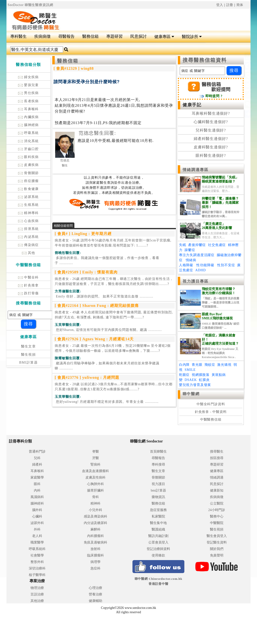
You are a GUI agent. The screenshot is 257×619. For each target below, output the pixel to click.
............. (107, 260)
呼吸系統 (28, 133)
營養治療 (95, 594)
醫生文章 (28, 346)
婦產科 (37, 464)
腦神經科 (37, 503)
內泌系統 (28, 237)
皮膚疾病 (28, 165)
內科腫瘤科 (95, 536)
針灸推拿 (28, 285)
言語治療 (37, 594)
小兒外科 (95, 510)
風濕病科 (37, 497)
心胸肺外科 (95, 484)
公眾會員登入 (158, 542)
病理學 (95, 562)
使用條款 (158, 555)
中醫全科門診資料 (211, 404)
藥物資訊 (158, 497)
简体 (240, 5)
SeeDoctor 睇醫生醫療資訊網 (30, 5)
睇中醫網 (191, 394)
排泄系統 (28, 229)
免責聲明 (216, 555)
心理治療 (95, 588)
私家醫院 (158, 516)
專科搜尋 (158, 464)
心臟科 (37, 516)
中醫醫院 (216, 523)
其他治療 (37, 601)
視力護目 (158, 484)
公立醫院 (216, 503)
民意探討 (138, 36)
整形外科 (37, 562)
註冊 (229, 5)
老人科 (37, 536)
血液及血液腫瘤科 (95, 471)
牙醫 (95, 458)
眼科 (37, 484)
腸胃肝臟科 (95, 490)
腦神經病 (28, 125)
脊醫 (95, 451)
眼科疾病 (28, 157)
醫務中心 (216, 516)
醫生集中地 (158, 523)
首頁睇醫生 (158, 451)
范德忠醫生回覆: (97, 133)
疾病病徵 (42, 36)
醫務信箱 (90, 36)
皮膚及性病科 (95, 477)
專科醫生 (18, 36)
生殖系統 (28, 205)
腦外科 (37, 510)
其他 (28, 253)
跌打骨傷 (28, 293)
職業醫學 (37, 542)
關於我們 (216, 549)
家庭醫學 (37, 477)
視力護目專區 (196, 281)
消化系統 (28, 141)
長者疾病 (28, 101)
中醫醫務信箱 (210, 419)
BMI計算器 (28, 362)
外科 (37, 529)
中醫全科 (28, 277)
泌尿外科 (37, 523)
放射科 (95, 549)
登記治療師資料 (158, 549)
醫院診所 (192, 36)
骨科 (95, 497)
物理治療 (37, 588)
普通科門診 (37, 451)
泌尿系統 (28, 197)
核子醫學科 (37, 575)
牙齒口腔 (28, 149)
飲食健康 (28, 189)
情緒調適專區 (196, 170)
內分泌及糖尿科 (95, 523)
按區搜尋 (216, 458)
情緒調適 (216, 477)
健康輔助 (95, 601)
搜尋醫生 (216, 451)
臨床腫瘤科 (95, 555)
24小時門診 (216, 510)
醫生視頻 (28, 354)
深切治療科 (37, 568)
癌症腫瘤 (28, 181)
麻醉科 (95, 529)
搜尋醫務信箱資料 (205, 60)
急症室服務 (158, 510)
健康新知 (216, 490)
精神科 (95, 503)
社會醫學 (37, 555)
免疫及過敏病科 (95, 542)
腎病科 (95, 464)
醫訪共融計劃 (158, 536)
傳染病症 (28, 245)
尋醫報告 (66, 36)
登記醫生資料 (217, 542)
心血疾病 (28, 221)
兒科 (37, 458)
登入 (219, 5)
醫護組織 (158, 529)
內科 (37, 490)
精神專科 (28, 213)
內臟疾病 (28, 117)
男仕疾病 (28, 93)
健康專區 (164, 36)
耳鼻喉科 (28, 109)
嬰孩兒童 (28, 85)
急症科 (95, 568)
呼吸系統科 (37, 549)
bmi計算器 (158, 490)
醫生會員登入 (217, 536)
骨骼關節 (28, 173)
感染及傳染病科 (95, 516)
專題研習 (114, 36)
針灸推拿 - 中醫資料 (211, 412)
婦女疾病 (28, 77)
